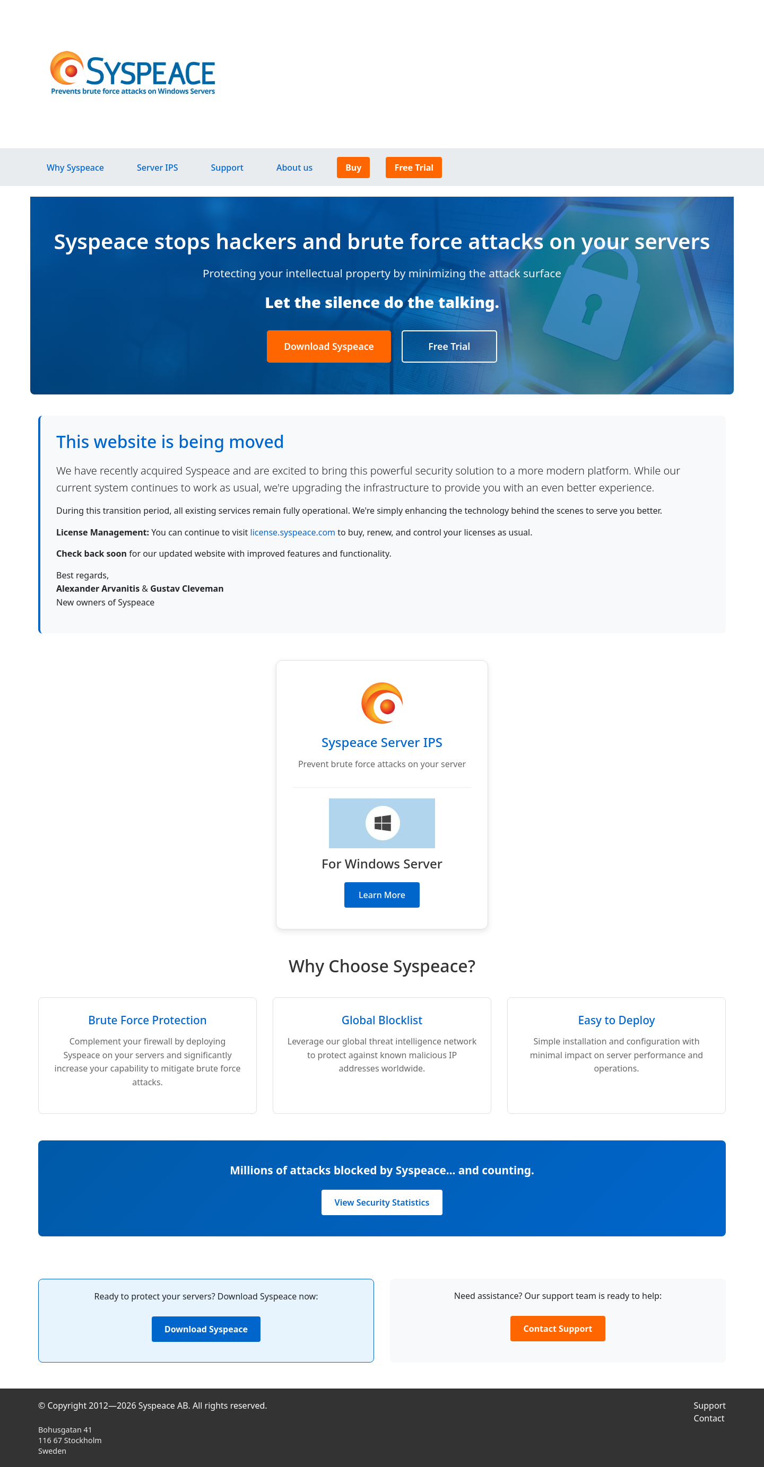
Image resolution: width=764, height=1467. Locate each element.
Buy (353, 167)
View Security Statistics (382, 1202)
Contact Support (557, 1328)
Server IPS (157, 167)
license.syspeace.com (292, 532)
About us (294, 167)
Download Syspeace (329, 346)
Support (227, 167)
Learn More (382, 895)
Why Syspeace (75, 167)
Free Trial (413, 167)
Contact (709, 1418)
